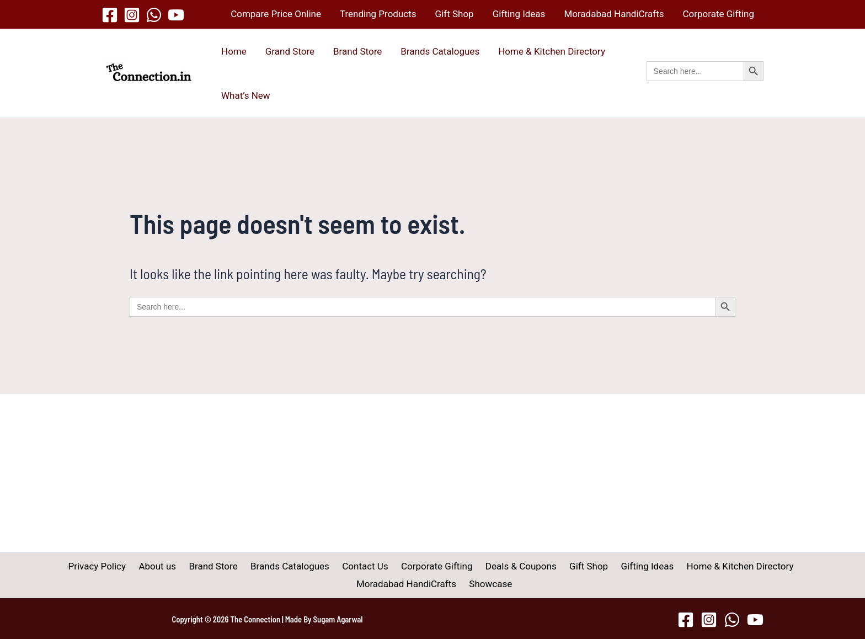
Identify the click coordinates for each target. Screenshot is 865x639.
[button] (705, 83)
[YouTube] (176, 15)
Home (234, 51)
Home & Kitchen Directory (551, 51)
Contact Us (311, 566)
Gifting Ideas (519, 13)
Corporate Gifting (718, 13)
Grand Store (289, 51)
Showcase (434, 583)
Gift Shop (454, 13)
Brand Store (357, 51)
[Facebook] (110, 15)
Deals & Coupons (460, 566)
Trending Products (378, 13)
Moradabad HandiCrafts (614, 13)
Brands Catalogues (440, 51)
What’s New (245, 95)
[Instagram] (132, 15)
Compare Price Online (276, 13)
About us (114, 566)
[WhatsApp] (154, 15)
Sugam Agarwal (338, 619)
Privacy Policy (58, 566)
